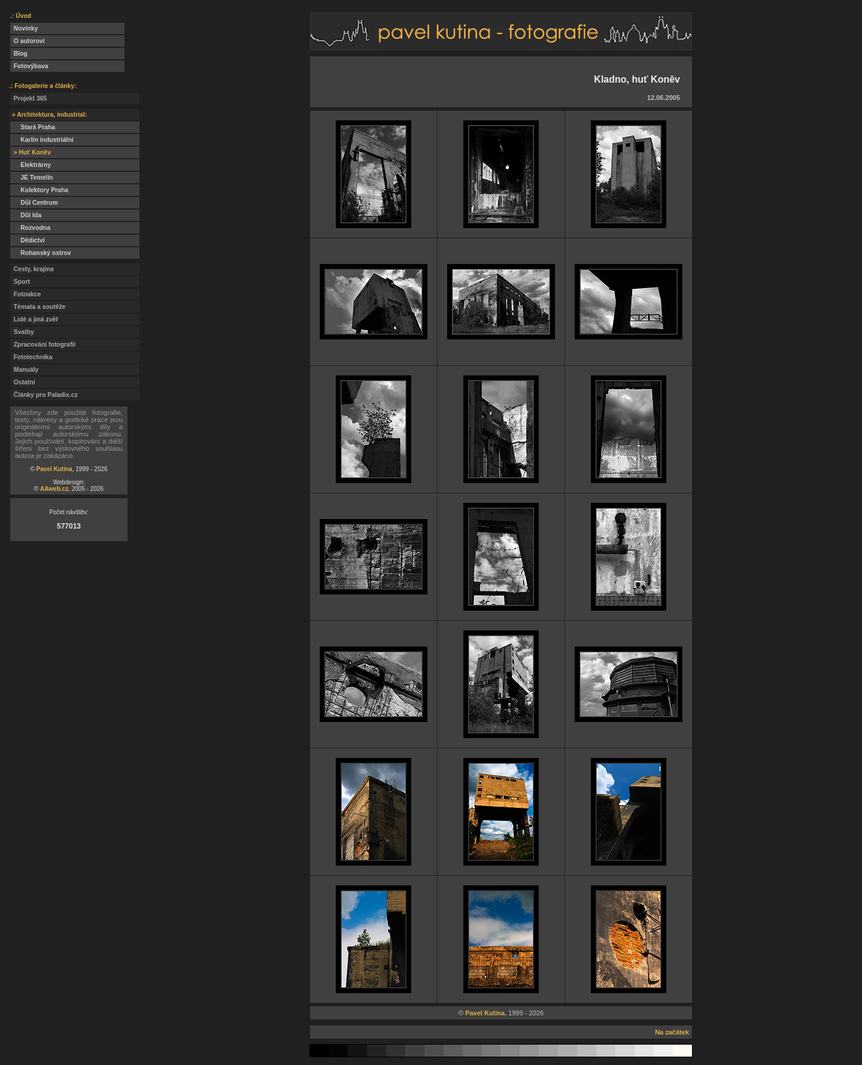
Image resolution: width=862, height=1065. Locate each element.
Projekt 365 (28, 98)
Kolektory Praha (39, 190)
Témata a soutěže (37, 307)
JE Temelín (31, 177)
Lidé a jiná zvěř (34, 319)
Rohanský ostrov (40, 253)
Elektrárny (30, 165)
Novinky (24, 28)
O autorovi (27, 41)
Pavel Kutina (54, 469)
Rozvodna (30, 227)
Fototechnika (31, 357)
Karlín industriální (42, 139)
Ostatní (22, 382)
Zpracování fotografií (42, 344)
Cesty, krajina (32, 269)
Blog (19, 53)
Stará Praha (32, 127)
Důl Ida (25, 215)
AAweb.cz (54, 489)
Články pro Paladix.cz (44, 395)
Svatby (22, 332)
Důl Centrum (34, 202)
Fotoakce (25, 294)
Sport (20, 281)
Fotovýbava (29, 66)
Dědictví (27, 240)
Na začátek (672, 1032)
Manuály (24, 369)
